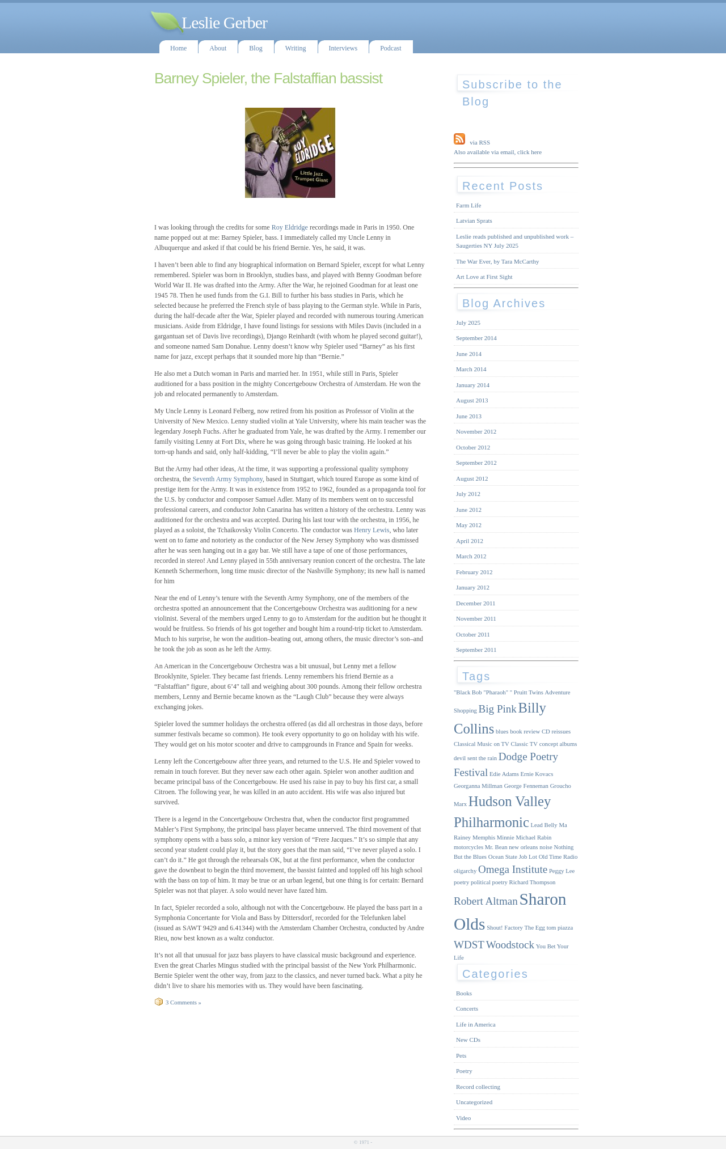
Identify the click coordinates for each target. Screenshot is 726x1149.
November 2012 (476, 431)
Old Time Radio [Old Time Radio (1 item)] (558, 857)
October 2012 (473, 447)
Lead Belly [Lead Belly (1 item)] (544, 825)
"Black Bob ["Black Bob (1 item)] (468, 692)
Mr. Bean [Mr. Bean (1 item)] (496, 847)
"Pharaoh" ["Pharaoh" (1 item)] (495, 692)
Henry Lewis (370, 530)
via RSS (480, 142)
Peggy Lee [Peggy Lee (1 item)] (562, 871)
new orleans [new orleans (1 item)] (523, 847)
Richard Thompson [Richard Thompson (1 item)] (532, 882)
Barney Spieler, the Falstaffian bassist (268, 78)
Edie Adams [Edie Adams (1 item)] (504, 774)
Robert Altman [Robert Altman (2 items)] (486, 901)
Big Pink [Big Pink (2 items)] (498, 709)
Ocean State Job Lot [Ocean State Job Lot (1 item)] (512, 857)
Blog (255, 48)
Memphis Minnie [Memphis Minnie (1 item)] (493, 837)
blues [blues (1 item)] (502, 731)
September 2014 (476, 337)
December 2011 (476, 603)
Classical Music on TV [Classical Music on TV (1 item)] (481, 744)
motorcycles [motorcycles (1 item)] (468, 847)
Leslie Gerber (224, 22)
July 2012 (468, 493)
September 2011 (476, 649)
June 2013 (469, 416)
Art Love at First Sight (484, 276)
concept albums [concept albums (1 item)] (558, 744)
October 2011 (473, 634)
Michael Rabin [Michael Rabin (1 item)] (533, 837)
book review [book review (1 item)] (525, 731)
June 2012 (469, 509)
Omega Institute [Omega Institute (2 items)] (512, 869)
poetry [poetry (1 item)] (461, 882)
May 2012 (469, 524)
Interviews (343, 48)
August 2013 (472, 400)
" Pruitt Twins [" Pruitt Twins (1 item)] (526, 692)
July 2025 (468, 322)
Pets (461, 1055)
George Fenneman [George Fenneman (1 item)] (526, 786)
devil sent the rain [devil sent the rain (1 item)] (475, 758)
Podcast (390, 48)
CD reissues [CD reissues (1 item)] (556, 731)
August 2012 (472, 478)
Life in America (476, 1024)
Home (178, 48)
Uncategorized (474, 1102)
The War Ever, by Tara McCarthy (497, 261)
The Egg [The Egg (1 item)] (535, 928)
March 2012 (471, 556)
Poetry (464, 1070)
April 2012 (469, 540)
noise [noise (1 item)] (545, 847)
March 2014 (471, 369)
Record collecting (478, 1086)
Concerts (467, 1008)
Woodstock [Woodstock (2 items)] (510, 945)
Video (463, 1117)
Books (464, 993)
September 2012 (476, 462)
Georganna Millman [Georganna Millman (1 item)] (478, 786)
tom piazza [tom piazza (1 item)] (560, 928)
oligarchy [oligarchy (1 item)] (465, 871)
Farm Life (468, 205)
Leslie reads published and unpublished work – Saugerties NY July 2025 (514, 241)
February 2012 (474, 572)
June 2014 (469, 353)
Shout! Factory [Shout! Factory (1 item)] (505, 928)
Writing (295, 48)
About (217, 48)
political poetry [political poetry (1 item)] (489, 882)
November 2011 (476, 618)
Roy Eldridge (290, 227)
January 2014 (472, 384)
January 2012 (472, 587)
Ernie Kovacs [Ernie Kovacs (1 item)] (537, 774)
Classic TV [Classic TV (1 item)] (524, 744)
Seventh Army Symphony (227, 479)
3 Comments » (183, 1002)
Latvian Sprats (474, 220)
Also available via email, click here (498, 152)
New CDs (468, 1039)
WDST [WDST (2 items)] (469, 945)
